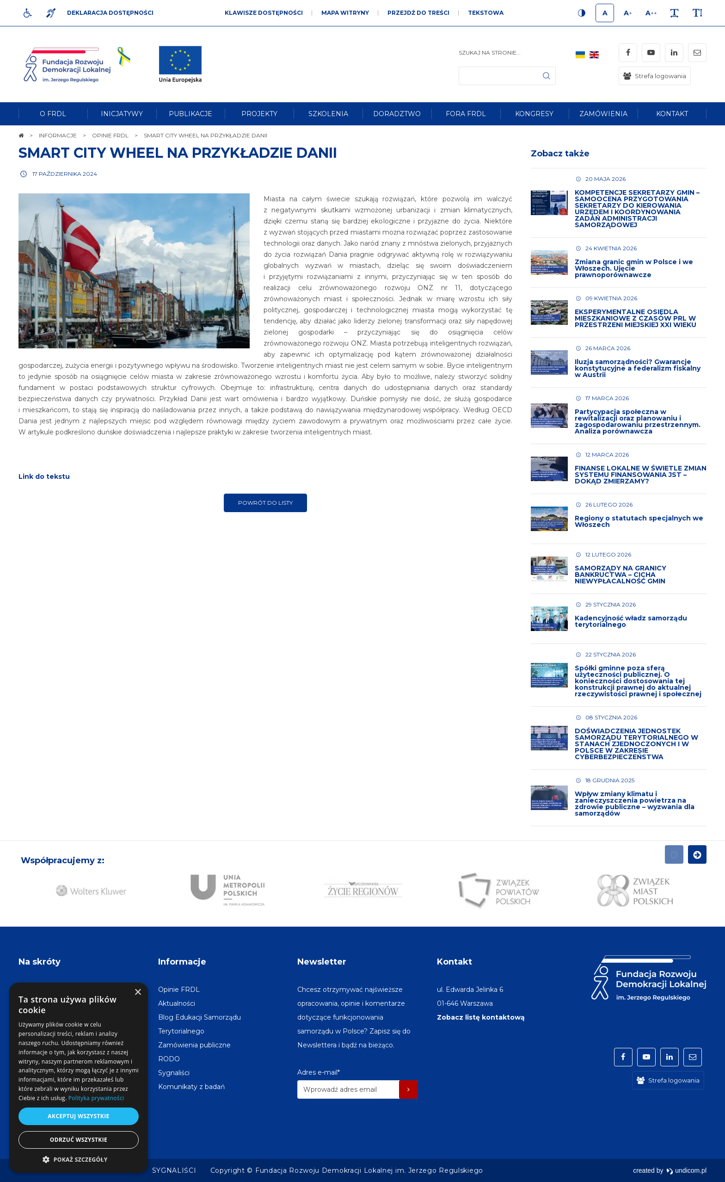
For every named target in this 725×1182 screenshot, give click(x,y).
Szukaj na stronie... (490, 52)
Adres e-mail (318, 1072)
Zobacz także (560, 154)
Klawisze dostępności (264, 12)
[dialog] (78, 1078)
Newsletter (321, 962)
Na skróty (39, 962)
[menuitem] (52, 113)
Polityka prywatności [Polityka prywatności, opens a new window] (96, 1098)
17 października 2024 (64, 173)
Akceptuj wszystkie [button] (78, 1116)
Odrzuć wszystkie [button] (78, 1140)
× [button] (137, 992)
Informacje (182, 962)
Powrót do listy (265, 502)
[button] (78, 1159)
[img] (180, 64)
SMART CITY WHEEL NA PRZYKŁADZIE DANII (177, 152)
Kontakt (454, 962)
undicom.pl (686, 1170)
